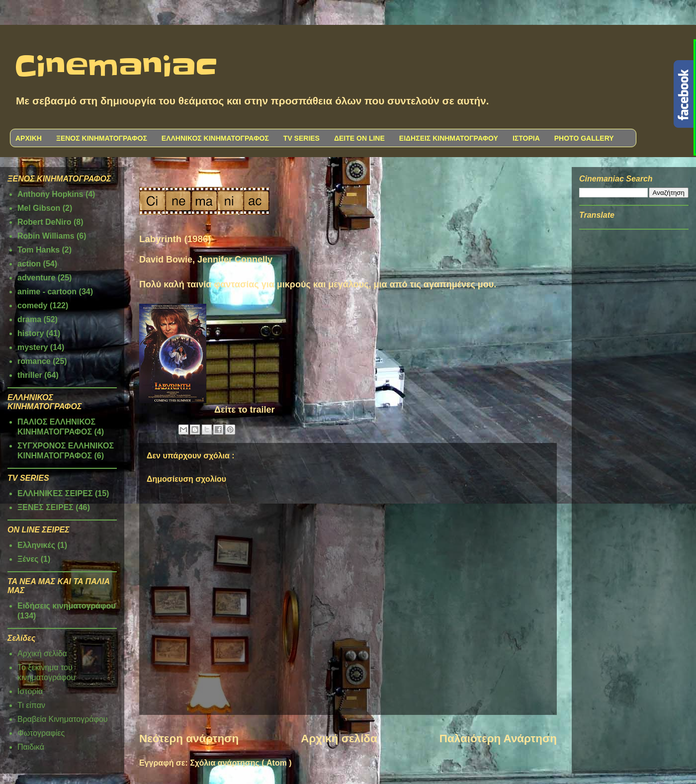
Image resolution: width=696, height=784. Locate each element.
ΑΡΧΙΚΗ (28, 138)
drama (29, 319)
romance (34, 361)
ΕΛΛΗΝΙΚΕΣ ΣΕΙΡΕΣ (55, 493)
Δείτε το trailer (244, 410)
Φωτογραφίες (41, 733)
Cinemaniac (116, 67)
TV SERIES (301, 138)
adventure (36, 277)
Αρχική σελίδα (339, 738)
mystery (32, 347)
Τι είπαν (31, 705)
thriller (29, 375)
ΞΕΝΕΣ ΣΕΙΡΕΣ (45, 507)
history (30, 333)
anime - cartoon (47, 291)
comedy (32, 305)
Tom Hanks (38, 250)
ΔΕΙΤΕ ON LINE (359, 138)
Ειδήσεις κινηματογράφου (66, 606)
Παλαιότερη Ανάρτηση (498, 738)
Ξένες (27, 559)
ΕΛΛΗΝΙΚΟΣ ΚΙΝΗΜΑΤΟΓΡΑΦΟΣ (215, 138)
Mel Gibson (38, 208)
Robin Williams (46, 236)
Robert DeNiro (44, 222)
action (29, 264)
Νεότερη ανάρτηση (189, 738)
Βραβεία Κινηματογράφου (62, 719)
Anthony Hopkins (50, 194)
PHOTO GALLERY (584, 138)
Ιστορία (30, 691)
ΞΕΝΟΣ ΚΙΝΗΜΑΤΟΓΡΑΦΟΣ (101, 138)
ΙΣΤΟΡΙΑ (526, 138)
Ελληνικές (36, 545)
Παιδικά (30, 747)
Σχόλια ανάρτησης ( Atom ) (240, 763)
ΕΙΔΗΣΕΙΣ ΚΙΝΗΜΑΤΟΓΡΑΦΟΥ (448, 138)
